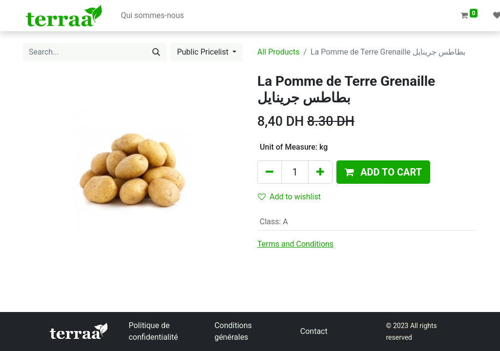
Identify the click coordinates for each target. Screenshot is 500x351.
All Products (278, 52)
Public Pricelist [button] (203, 52)
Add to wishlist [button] (289, 196)
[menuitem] (152, 15)
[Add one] (320, 172)
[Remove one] (269, 172)
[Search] (156, 52)
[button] (383, 172)
